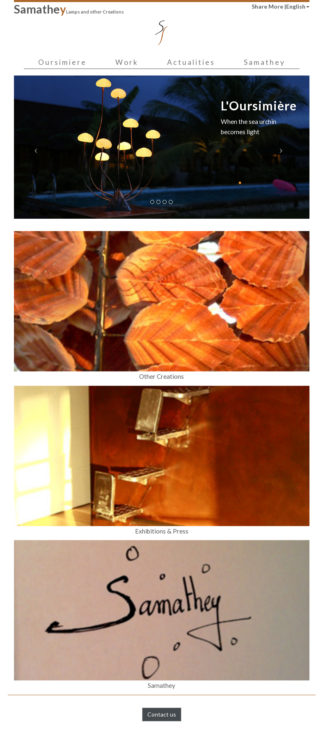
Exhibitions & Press (161, 460)
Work (126, 62)
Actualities (191, 62)
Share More (268, 6)
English (297, 6)
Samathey (264, 62)
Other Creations (161, 305)
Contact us (161, 714)
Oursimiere (62, 62)
